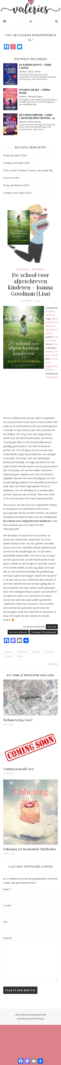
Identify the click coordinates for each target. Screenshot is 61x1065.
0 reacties (53, 663)
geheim (56, 318)
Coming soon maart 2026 (17, 192)
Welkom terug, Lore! (17, 720)
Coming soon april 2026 (16, 162)
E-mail (7, 905)
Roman (57, 344)
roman (49, 333)
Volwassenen (52, 377)
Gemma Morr (35, 96)
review (8, 656)
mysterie (50, 325)
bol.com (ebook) (18, 632)
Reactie (7, 937)
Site (5, 921)
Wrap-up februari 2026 (16, 185)
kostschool (51, 322)
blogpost (23, 269)
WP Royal (39, 1018)
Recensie (38, 269)
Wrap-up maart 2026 (15, 155)
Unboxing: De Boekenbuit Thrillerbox (29, 849)
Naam (7, 889)
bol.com (51, 626)
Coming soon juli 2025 (18, 769)
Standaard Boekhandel (43, 632)
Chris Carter (34, 71)
